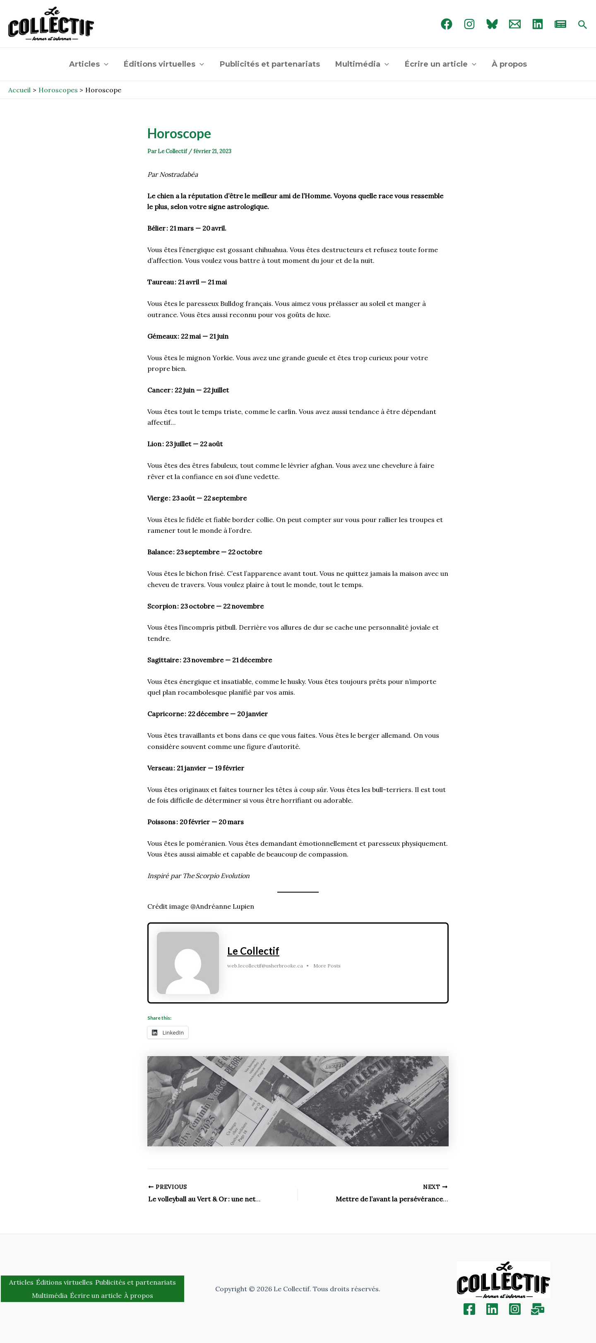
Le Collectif (253, 951)
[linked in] (537, 24)
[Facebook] (446, 24)
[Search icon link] (583, 25)
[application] (105, 64)
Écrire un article (439, 64)
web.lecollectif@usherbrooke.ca (265, 966)
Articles (90, 64)
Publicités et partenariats (270, 64)
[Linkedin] (492, 1309)
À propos (507, 64)
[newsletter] (560, 24)
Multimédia (362, 64)
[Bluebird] (492, 24)
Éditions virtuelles (165, 64)
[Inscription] (537, 1309)
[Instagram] (469, 24)
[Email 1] (515, 24)
